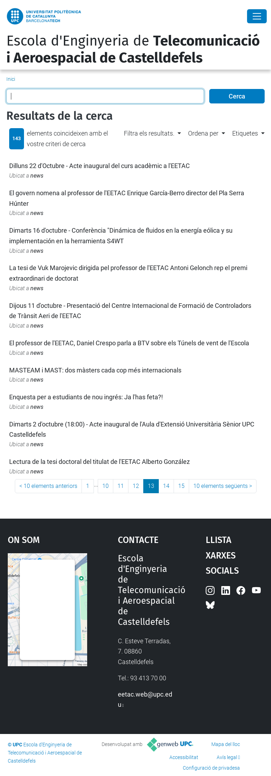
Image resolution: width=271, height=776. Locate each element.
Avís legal (227, 757)
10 (105, 486)
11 (121, 486)
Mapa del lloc (225, 744)
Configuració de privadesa (211, 768)
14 (166, 486)
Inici (10, 79)
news (36, 175)
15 (181, 486)
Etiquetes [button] (245, 133)
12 (136, 486)
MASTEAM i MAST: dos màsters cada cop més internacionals (95, 370)
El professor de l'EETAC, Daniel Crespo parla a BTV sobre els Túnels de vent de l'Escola (129, 343)
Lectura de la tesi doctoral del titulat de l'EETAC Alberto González (99, 461)
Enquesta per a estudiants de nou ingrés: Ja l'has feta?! (86, 397)
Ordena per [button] (203, 133)
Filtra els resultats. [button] (149, 133)
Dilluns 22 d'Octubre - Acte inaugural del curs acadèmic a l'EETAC (99, 165)
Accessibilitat (183, 757)
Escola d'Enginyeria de (133, 49)
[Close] (257, 16)
